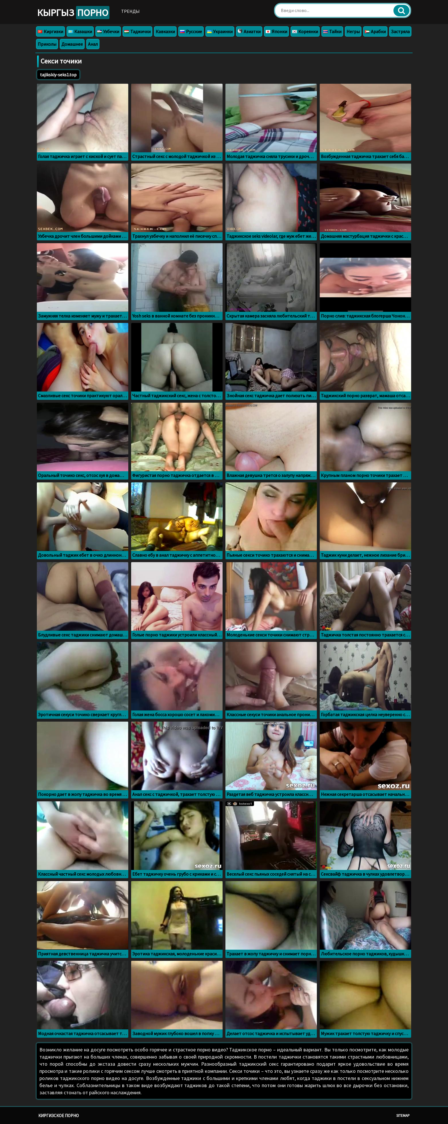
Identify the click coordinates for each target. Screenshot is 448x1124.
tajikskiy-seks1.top (58, 74)
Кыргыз (73, 12)
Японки (276, 31)
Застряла (400, 31)
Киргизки (50, 31)
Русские (191, 31)
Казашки (80, 31)
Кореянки (305, 31)
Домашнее (72, 44)
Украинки (220, 31)
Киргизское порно (58, 1115)
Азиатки (249, 31)
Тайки (332, 31)
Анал (93, 44)
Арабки (375, 31)
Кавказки (165, 31)
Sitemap (403, 1115)
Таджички (137, 31)
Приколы (47, 44)
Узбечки (108, 31)
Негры (353, 31)
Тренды (130, 11)
